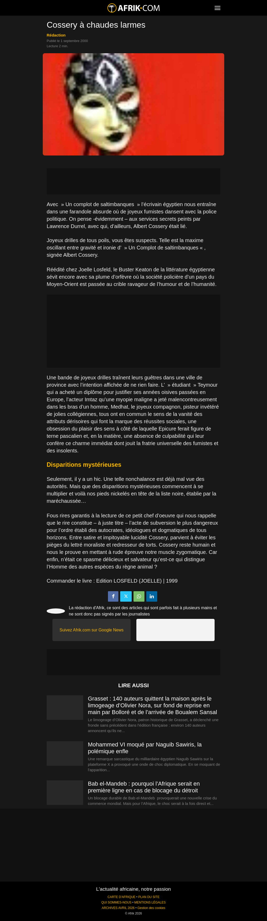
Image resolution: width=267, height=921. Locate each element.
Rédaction (56, 35)
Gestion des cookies (151, 908)
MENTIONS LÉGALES (150, 902)
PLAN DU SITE (148, 897)
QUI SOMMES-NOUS (116, 902)
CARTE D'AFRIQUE (121, 897)
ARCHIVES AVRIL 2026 (118, 908)
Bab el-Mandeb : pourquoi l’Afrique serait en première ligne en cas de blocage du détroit (144, 787)
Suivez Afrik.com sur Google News (91, 630)
